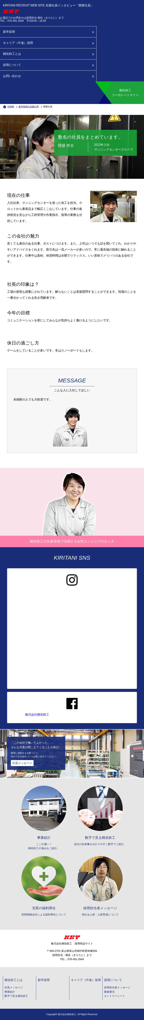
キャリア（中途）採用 (18, 42)
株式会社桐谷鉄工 (37, 714)
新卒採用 (9, 31)
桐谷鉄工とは (12, 53)
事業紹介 (9, 991)
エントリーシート (114, 995)
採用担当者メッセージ (117, 987)
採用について (12, 64)
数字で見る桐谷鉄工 (16, 995)
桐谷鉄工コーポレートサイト (125, 93)
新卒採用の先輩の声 (29, 106)
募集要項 (109, 991)
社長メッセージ (22, 763)
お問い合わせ (12, 76)
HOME (10, 106)
